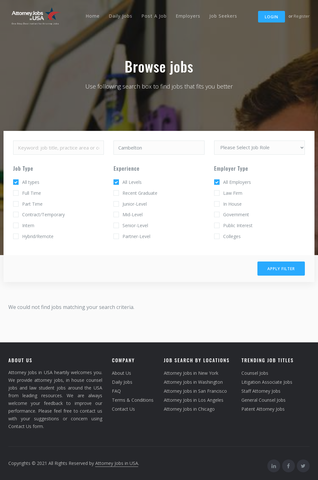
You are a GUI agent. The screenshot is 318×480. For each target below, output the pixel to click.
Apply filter (281, 268)
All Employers (237, 182)
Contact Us (123, 409)
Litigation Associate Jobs (266, 382)
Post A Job (154, 16)
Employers (188, 16)
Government (236, 214)
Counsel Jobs (254, 373)
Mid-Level (132, 214)
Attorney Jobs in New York (191, 373)
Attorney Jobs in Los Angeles (193, 400)
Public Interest (238, 225)
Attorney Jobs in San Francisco (195, 391)
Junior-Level (134, 204)
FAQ (116, 391)
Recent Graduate (139, 193)
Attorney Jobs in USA (116, 463)
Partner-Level (136, 236)
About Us (121, 373)
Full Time (31, 193)
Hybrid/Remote (38, 236)
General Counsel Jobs (263, 400)
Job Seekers (223, 16)
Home (93, 16)
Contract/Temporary (43, 214)
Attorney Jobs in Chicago (189, 409)
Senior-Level (135, 225)
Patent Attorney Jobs (263, 409)
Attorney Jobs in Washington (193, 382)
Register (302, 16)
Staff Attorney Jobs (260, 391)
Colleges (232, 236)
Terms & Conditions (133, 400)
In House (232, 204)
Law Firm (232, 193)
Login (271, 17)
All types (30, 182)
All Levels (132, 182)
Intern (28, 225)
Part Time (32, 204)
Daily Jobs (120, 16)
